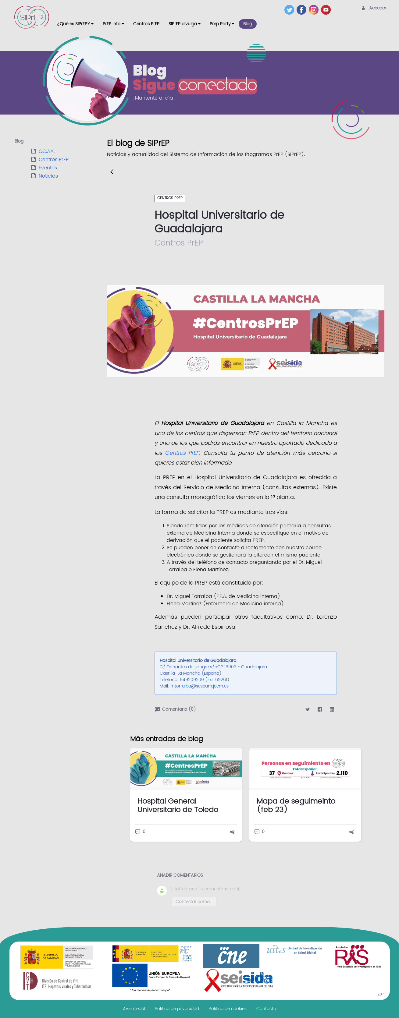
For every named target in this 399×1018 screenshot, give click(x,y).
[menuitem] (75, 24)
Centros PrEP (54, 160)
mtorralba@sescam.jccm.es (199, 686)
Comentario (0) (175, 709)
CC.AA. (47, 151)
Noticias (48, 176)
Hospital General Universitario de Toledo (177, 805)
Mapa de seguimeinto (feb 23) (296, 805)
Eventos (48, 168)
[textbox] (253, 889)
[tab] (61, 141)
